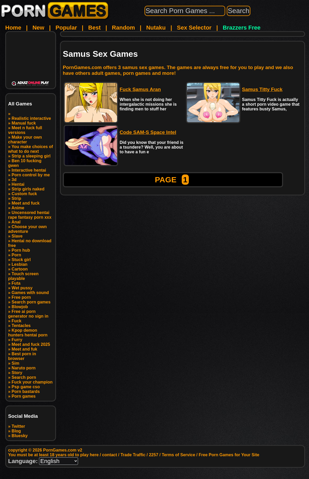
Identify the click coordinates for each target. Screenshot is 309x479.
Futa (16, 283)
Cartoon (19, 269)
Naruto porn (24, 368)
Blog (16, 431)
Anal (16, 222)
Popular (66, 27)
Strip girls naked (28, 189)
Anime (18, 208)
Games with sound (30, 292)
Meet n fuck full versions (25, 130)
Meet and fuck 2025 (31, 344)
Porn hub (21, 250)
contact (109, 455)
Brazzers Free (242, 27)
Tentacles (21, 325)
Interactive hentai (29, 170)
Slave (17, 236)
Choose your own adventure (27, 229)
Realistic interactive (31, 118)
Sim (15, 363)
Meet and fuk (24, 349)
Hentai (18, 184)
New (38, 27)
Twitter (18, 426)
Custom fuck (24, 193)
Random (123, 27)
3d (14, 179)
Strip (16, 198)
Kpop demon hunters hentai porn (27, 332)
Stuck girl (21, 259)
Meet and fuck (26, 203)
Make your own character (25, 139)
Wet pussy (22, 288)
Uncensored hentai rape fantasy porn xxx (29, 214)
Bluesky (19, 435)
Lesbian (19, 264)
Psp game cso (26, 387)
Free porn (21, 297)
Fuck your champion (32, 382)
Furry (17, 339)
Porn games (24, 396)
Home (13, 27)
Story (17, 372)
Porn (16, 255)
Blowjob (20, 307)
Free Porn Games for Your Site (229, 455)
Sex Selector (194, 27)
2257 (153, 455)
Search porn (24, 377)
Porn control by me (31, 175)
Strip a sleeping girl (31, 156)
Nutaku (156, 27)
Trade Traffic (132, 455)
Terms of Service (178, 455)
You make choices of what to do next (30, 149)
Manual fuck (24, 123)
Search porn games (31, 302)
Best (94, 27)
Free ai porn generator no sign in (28, 313)
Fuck (16, 321)
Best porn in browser (22, 356)
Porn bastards (26, 391)
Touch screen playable (23, 276)
